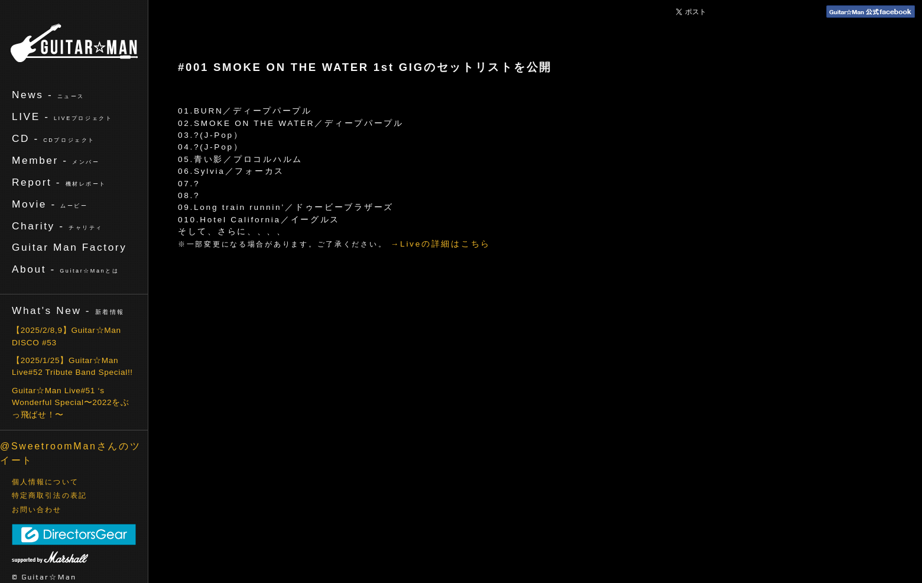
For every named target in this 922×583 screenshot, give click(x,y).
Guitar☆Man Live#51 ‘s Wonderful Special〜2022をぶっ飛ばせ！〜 (70, 402)
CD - (53, 138)
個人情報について (45, 482)
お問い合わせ (37, 510)
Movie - (50, 204)
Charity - (57, 226)
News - (48, 95)
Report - (59, 182)
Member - (55, 160)
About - (65, 269)
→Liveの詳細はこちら (441, 243)
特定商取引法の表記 (49, 495)
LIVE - (62, 116)
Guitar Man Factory (69, 247)
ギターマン (74, 43)
